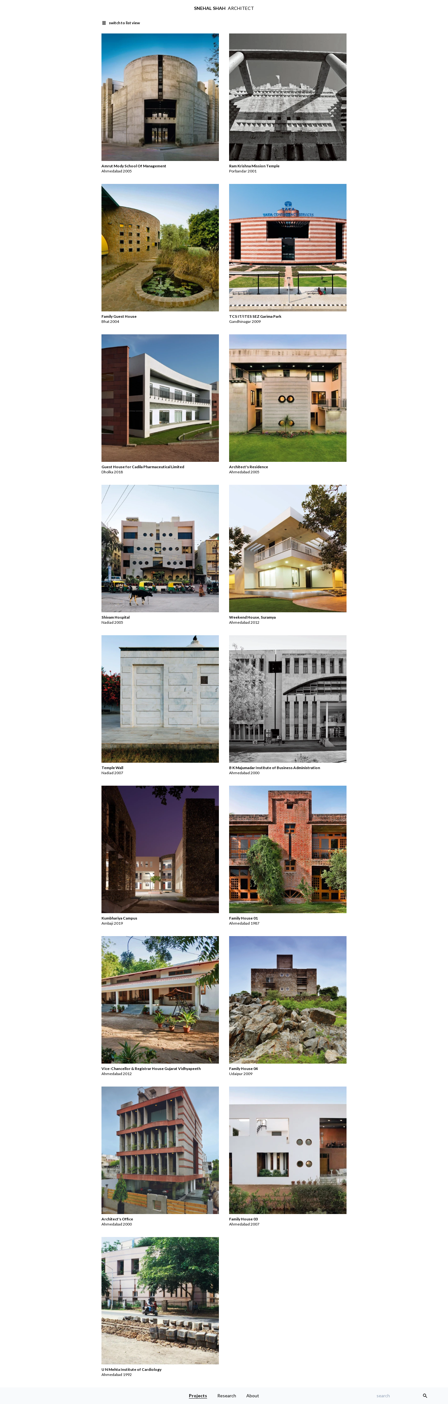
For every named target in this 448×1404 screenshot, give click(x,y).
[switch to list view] (120, 22)
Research (226, 1395)
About (252, 1395)
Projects (198, 1395)
